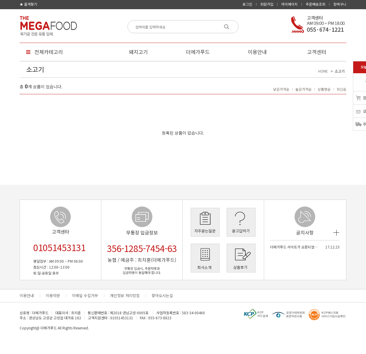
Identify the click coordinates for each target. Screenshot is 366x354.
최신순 (341, 89)
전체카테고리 (48, 51)
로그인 (247, 4)
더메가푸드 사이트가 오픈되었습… (294, 246)
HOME (323, 71)
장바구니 (339, 4)
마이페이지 (289, 4)
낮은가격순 (281, 89)
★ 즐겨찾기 (28, 4)
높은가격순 (303, 89)
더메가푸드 (198, 51)
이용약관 (53, 295)
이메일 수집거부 (85, 295)
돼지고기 (138, 51)
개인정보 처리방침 (125, 295)
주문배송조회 (315, 4)
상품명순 (324, 89)
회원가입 (266, 4)
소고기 (340, 71)
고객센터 (316, 51)
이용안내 (257, 51)
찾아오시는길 (162, 295)
